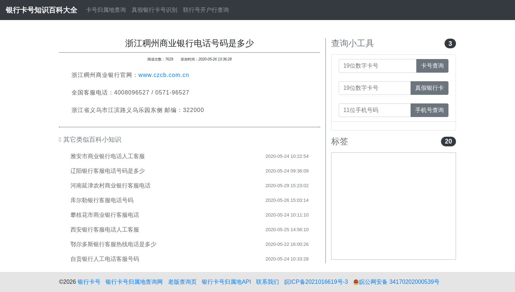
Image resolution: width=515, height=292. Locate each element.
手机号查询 (429, 110)
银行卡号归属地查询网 (134, 282)
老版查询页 (182, 282)
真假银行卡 (429, 88)
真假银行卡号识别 (154, 10)
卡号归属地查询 (106, 10)
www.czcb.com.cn (163, 75)
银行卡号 (89, 282)
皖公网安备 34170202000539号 (396, 282)
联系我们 (267, 282)
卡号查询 (432, 66)
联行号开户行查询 (206, 10)
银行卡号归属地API (226, 282)
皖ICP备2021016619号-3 (316, 282)
